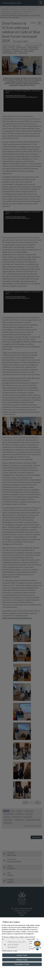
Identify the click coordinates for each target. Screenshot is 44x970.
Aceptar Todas (22, 955)
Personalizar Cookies (22, 964)
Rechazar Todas (22, 960)
